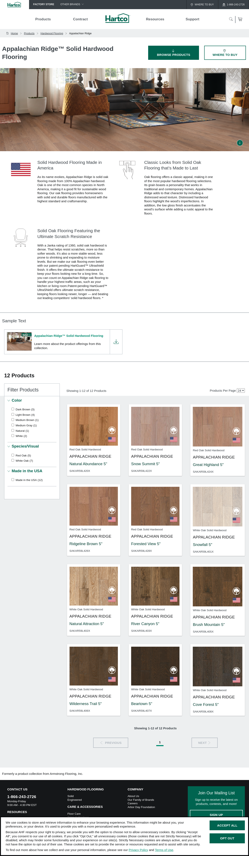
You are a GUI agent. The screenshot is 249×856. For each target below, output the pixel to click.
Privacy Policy (138, 850)
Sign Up (216, 815)
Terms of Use (164, 850)
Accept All (227, 825)
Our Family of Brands (141, 799)
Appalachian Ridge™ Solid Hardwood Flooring (68, 335)
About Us (133, 796)
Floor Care (74, 813)
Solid (70, 796)
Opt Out (227, 838)
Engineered (74, 799)
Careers (133, 803)
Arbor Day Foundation (141, 807)
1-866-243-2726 (21, 797)
